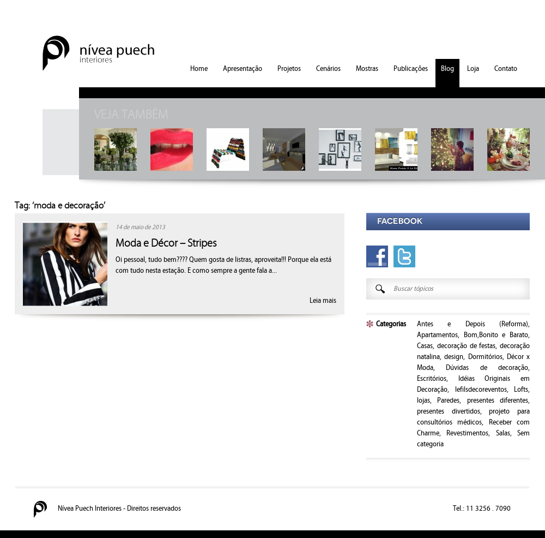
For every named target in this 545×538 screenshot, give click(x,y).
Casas (425, 346)
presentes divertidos (448, 411)
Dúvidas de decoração (487, 367)
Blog (447, 68)
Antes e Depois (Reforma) (472, 324)
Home (199, 68)
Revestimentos (467, 433)
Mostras (367, 68)
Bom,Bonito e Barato (496, 335)
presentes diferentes (497, 400)
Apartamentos (437, 335)
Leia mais (323, 300)
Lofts (521, 389)
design (453, 356)
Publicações (410, 68)
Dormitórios (485, 356)
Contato (505, 68)
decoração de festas (466, 346)
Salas (503, 433)
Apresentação (242, 68)
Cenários (328, 68)
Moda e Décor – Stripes (166, 243)
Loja (473, 68)
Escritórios (431, 378)
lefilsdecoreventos (481, 389)
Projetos (289, 68)
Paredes (448, 400)
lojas (423, 400)
